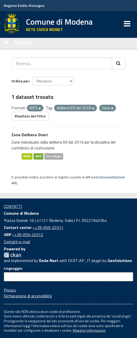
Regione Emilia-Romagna (24, 5)
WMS (27, 156)
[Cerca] (119, 63)
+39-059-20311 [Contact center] (48, 227)
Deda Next (48, 260)
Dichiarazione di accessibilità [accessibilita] (28, 296)
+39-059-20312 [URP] (28, 235)
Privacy (10, 290)
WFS (39, 156)
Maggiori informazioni (89, 330)
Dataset (22, 42)
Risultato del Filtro (30, 116)
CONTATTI (13, 206)
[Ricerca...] (61, 63)
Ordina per (20, 81)
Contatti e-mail (17, 242)
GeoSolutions (120, 260)
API (88, 177)
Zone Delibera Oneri (29, 135)
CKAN (12, 255)
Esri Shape (53, 156)
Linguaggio (13, 268)
